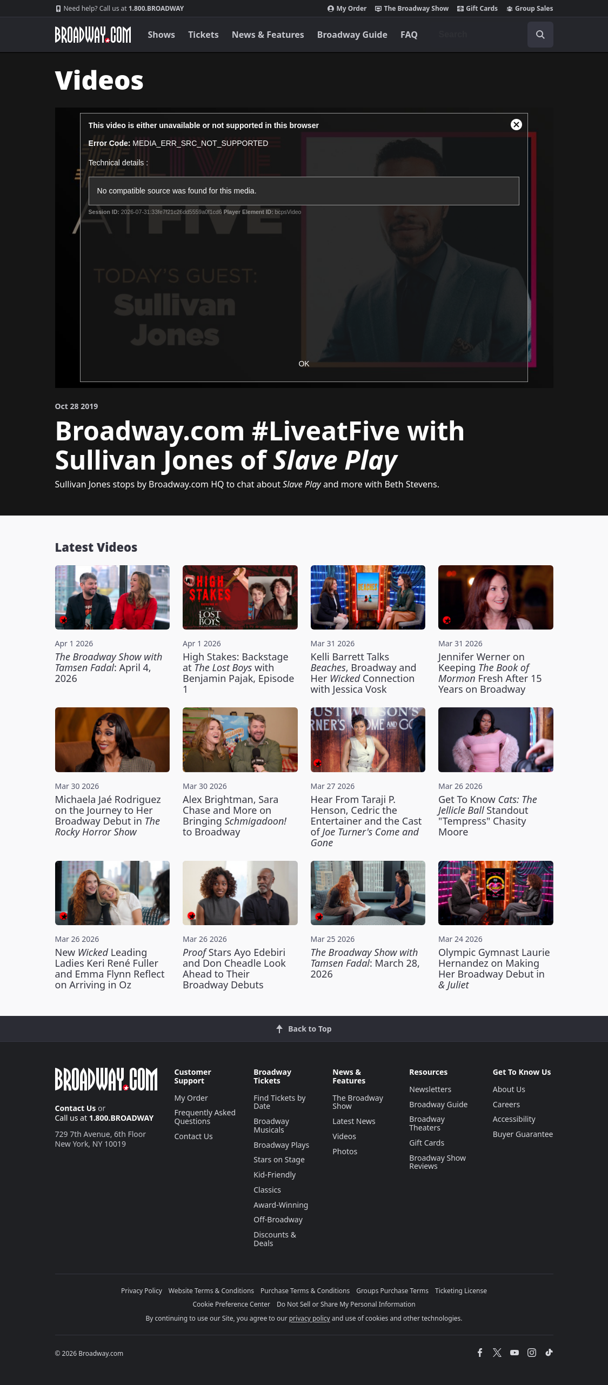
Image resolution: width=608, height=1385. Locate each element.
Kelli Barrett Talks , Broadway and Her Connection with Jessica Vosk (364, 672)
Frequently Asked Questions (205, 1116)
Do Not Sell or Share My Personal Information (346, 1304)
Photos (344, 1151)
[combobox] (491, 35)
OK (303, 363)
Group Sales (529, 8)
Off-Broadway (278, 1219)
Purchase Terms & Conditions (305, 1290)
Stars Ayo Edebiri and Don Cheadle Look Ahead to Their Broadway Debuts (234, 968)
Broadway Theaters (427, 1123)
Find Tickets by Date (279, 1102)
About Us (509, 1089)
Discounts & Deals (274, 1238)
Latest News (354, 1121)
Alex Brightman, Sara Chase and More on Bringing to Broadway (234, 815)
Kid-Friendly (274, 1174)
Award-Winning (280, 1205)
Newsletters (430, 1089)
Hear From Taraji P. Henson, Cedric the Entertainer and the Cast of (366, 821)
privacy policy (309, 1318)
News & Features (268, 34)
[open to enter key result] (540, 35)
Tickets (203, 34)
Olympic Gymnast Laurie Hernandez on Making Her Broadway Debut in (494, 968)
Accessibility (514, 1119)
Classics (267, 1190)
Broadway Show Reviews (437, 1162)
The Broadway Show (412, 8)
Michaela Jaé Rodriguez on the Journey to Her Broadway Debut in (108, 815)
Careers (506, 1104)
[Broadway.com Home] (93, 34)
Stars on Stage (279, 1159)
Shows (162, 34)
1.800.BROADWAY (119, 8)
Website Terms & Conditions (211, 1290)
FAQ (409, 34)
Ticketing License (461, 1290)
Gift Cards (477, 8)
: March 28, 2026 (365, 963)
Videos (344, 1136)
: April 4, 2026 (109, 667)
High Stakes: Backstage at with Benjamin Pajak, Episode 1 (238, 672)
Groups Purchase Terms (392, 1290)
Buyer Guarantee (523, 1134)
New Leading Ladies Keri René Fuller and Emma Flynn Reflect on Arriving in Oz (110, 968)
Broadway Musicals (271, 1125)
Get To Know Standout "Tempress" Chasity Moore (487, 815)
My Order (347, 8)
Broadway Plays (281, 1145)
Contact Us (75, 1108)
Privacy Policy (141, 1290)
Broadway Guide (352, 34)
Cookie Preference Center (231, 1304)
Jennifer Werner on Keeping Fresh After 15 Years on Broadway (490, 672)
